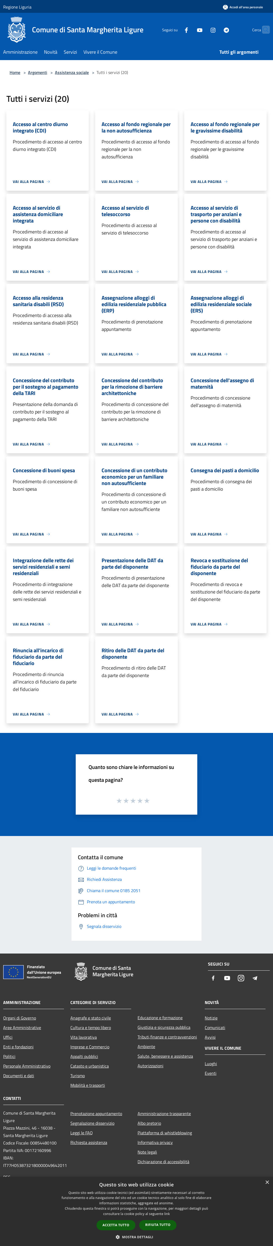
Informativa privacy (155, 1142)
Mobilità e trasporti (87, 1085)
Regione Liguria (17, 7)
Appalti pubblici (84, 1056)
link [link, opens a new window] (167, 1214)
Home (15, 72)
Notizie (211, 1018)
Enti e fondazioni (18, 1047)
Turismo (77, 1075)
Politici (9, 1056)
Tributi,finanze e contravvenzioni (167, 1037)
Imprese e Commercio (89, 1047)
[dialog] (136, 1211)
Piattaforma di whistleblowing (165, 1133)
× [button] (267, 1183)
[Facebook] (176, 29)
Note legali (147, 1152)
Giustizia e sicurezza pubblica (164, 1027)
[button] (136, 1237)
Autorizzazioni (150, 1066)
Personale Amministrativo (26, 1066)
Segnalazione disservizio (92, 1123)
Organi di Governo (19, 1018)
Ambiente (146, 1046)
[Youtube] (189, 29)
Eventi (210, 1073)
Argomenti (37, 72)
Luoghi (211, 1063)
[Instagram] (202, 29)
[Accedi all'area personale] (243, 7)
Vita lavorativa (83, 1037)
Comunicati (215, 1027)
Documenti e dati (18, 1075)
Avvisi (210, 1037)
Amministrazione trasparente (164, 1113)
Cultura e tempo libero (90, 1027)
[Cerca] (263, 29)
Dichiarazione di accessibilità (163, 1161)
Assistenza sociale (72, 72)
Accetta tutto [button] (116, 1225)
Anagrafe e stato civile (90, 1018)
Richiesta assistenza (88, 1142)
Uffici (8, 1037)
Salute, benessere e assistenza (165, 1056)
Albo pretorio (149, 1123)
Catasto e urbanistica (89, 1066)
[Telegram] (216, 29)
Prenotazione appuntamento (96, 1113)
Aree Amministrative (22, 1027)
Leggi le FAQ (81, 1133)
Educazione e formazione (160, 1017)
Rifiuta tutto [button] (158, 1224)
